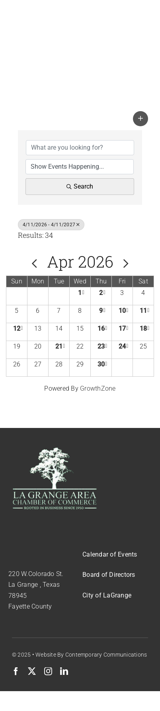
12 (16, 328)
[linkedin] (64, 671)
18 (143, 328)
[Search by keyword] (80, 147)
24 (122, 346)
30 (101, 364)
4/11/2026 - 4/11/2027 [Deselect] (51, 224)
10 (122, 310)
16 (101, 328)
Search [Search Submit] (79, 186)
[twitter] (32, 671)
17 (122, 328)
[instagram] (48, 671)
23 (101, 346)
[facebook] (16, 671)
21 (58, 346)
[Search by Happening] (79, 166)
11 (143, 310)
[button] (140, 118)
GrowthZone (97, 388)
